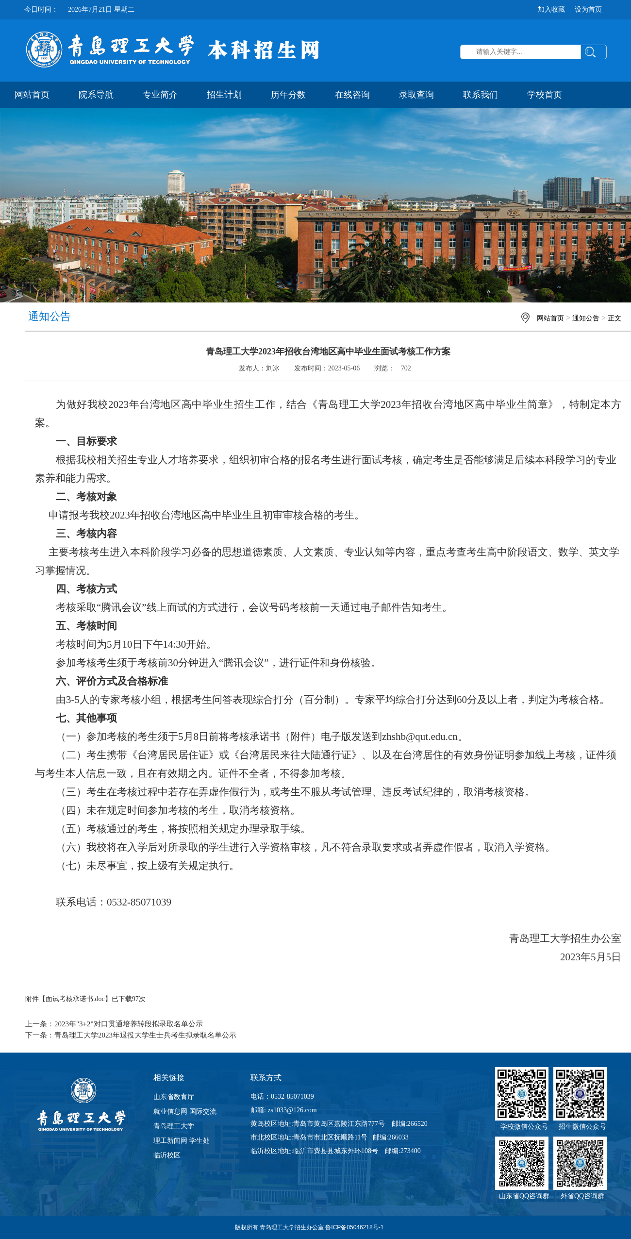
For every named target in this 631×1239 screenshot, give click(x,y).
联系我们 (480, 95)
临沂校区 (167, 1155)
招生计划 (224, 95)
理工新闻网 (170, 1140)
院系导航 (96, 95)
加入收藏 (551, 9)
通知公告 (585, 318)
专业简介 (160, 95)
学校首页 (544, 95)
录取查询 (416, 95)
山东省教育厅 (173, 1097)
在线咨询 (352, 95)
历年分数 (288, 95)
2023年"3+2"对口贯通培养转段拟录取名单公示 (128, 1024)
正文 (614, 318)
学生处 (199, 1140)
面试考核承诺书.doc (75, 999)
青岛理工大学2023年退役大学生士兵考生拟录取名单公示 (145, 1035)
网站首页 (32, 95)
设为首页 (588, 9)
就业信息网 (170, 1111)
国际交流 (202, 1111)
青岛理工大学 (173, 1126)
